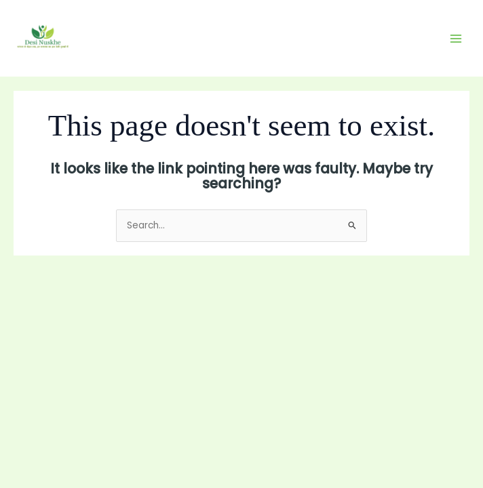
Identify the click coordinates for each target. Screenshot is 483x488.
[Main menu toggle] (456, 38)
